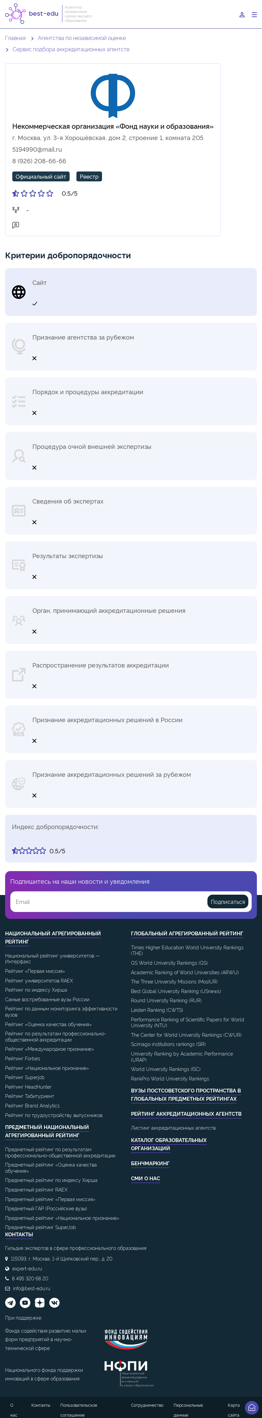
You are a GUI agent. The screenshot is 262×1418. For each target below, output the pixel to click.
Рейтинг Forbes (22, 1058)
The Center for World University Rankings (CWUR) (186, 1034)
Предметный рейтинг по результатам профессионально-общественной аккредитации (60, 1152)
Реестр (89, 176)
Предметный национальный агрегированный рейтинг (47, 1131)
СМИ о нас (145, 1178)
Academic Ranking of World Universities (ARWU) (185, 972)
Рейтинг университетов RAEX (39, 980)
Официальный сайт (41, 176)
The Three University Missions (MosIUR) (174, 981)
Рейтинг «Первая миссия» (35, 970)
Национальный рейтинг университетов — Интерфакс (52, 958)
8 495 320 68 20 (30, 1278)
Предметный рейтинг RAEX (36, 1189)
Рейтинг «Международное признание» (49, 1048)
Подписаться (228, 901)
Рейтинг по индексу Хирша (36, 989)
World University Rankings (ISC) (166, 1068)
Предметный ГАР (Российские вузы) (46, 1208)
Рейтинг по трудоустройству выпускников (53, 1115)
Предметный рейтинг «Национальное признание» (62, 1217)
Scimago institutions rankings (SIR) (168, 1044)
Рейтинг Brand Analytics (32, 1105)
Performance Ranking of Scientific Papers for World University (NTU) (187, 1022)
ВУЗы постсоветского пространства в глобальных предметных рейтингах (186, 1094)
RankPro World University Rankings (170, 1078)
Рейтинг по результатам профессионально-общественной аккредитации (55, 1036)
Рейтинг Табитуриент (29, 1095)
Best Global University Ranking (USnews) (176, 991)
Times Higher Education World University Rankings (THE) (187, 950)
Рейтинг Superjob (25, 1077)
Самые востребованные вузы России (47, 999)
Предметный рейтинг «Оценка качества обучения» (51, 1167)
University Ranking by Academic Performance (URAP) (182, 1056)
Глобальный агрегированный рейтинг (187, 933)
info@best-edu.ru (31, 1288)
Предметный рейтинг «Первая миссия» (50, 1199)
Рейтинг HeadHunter (28, 1086)
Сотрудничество (147, 1405)
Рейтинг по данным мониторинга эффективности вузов (61, 1011)
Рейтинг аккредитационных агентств (186, 1113)
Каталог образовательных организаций (169, 1144)
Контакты (40, 1405)
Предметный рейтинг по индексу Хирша (51, 1179)
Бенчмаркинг (150, 1163)
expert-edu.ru (27, 1268)
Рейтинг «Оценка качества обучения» (48, 1024)
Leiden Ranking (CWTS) (157, 1009)
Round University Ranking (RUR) (166, 1000)
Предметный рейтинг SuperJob (40, 1227)
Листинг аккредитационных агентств (173, 1127)
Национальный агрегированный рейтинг (53, 937)
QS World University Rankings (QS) (169, 962)
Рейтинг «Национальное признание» (47, 1067)
